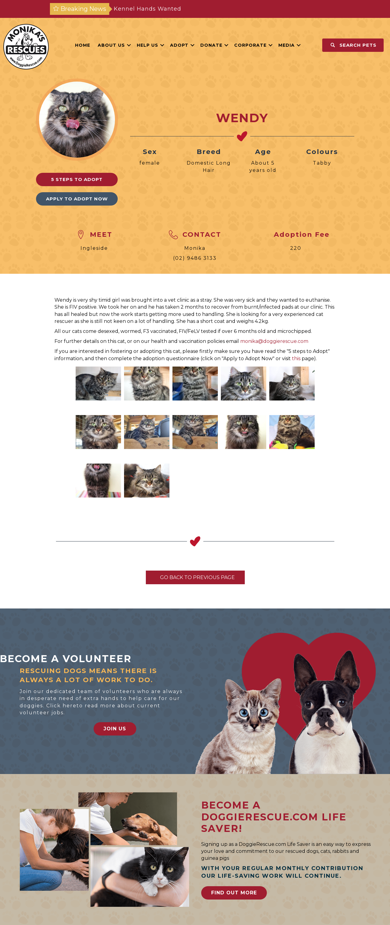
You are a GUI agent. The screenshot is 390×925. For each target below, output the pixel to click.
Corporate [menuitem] (250, 45)
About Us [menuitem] (111, 45)
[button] (129, 45)
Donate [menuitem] (211, 45)
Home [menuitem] (82, 45)
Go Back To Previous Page (195, 577)
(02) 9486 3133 (195, 258)
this (296, 358)
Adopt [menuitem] (179, 45)
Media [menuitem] (286, 45)
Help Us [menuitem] (147, 45)
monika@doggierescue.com (274, 341)
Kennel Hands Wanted (147, 8)
